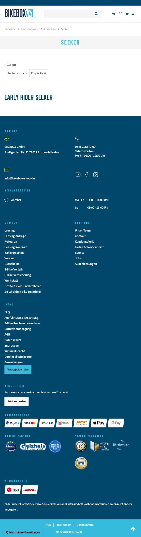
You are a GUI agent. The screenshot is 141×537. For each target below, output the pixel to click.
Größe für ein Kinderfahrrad (22, 286)
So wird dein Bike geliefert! (22, 292)
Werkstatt (11, 281)
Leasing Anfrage (15, 236)
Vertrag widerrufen (18, 369)
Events (79, 253)
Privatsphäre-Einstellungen (23, 532)
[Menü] (132, 14)
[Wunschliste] (120, 13)
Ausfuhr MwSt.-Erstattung (21, 318)
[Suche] (96, 14)
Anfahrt (16, 200)
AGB (7, 334)
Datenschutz (12, 340)
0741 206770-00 (85, 147)
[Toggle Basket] (127, 13)
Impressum (11, 346)
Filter (11, 64)
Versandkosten (65, 504)
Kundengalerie (84, 242)
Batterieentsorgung (17, 329)
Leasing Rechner (15, 247)
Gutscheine (12, 264)
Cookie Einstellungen (18, 357)
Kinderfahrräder (30, 29)
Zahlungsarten (14, 253)
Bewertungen (13, 362)
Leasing (9, 230)
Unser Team (83, 230)
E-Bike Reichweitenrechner (22, 323)
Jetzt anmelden (16, 401)
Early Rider (50, 29)
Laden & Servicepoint (89, 247)
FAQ (7, 312)
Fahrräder (10, 29)
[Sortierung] (38, 73)
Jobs (78, 258)
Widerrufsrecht (14, 351)
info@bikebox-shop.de (19, 178)
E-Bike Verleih (13, 269)
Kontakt (80, 236)
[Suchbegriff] (67, 14)
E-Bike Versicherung (17, 275)
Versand (9, 258)
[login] (113, 13)
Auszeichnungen (86, 264)
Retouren (10, 242)
